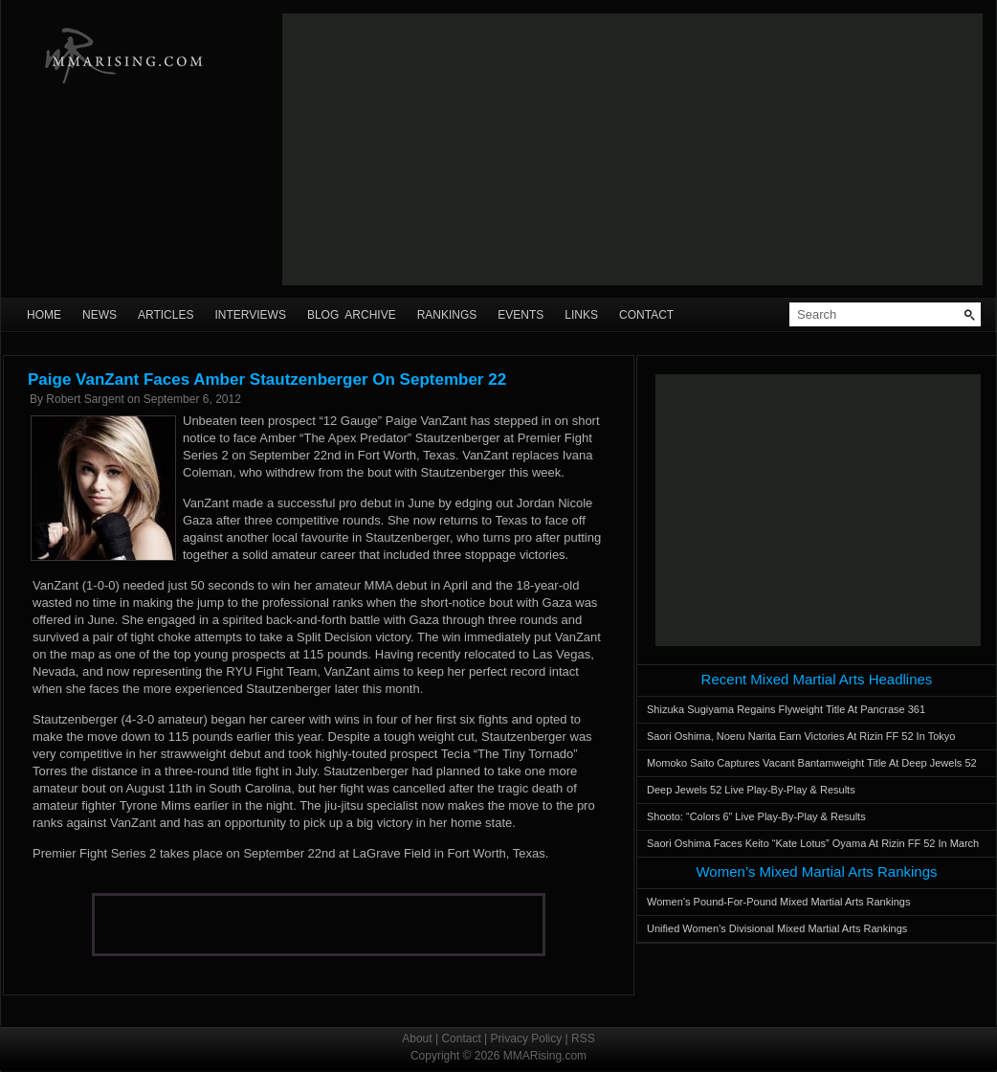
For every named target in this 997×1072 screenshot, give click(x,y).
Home (44, 315)
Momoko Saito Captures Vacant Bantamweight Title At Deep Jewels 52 (812, 763)
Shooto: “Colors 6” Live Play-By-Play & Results (756, 816)
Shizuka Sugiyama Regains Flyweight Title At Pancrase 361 (786, 709)
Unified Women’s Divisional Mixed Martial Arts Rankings (777, 928)
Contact (646, 315)
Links (581, 315)
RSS (583, 1038)
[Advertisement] (509, 149)
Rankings (447, 315)
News (99, 315)
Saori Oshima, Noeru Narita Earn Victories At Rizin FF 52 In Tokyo (801, 736)
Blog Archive (351, 315)
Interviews (249, 315)
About (417, 1038)
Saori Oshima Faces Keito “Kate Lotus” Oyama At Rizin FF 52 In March (813, 843)
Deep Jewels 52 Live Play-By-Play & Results (751, 789)
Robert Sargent (84, 399)
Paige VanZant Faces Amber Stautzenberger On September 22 (267, 379)
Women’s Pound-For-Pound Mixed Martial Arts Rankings (778, 901)
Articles (165, 315)
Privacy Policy (527, 1038)
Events (520, 315)
